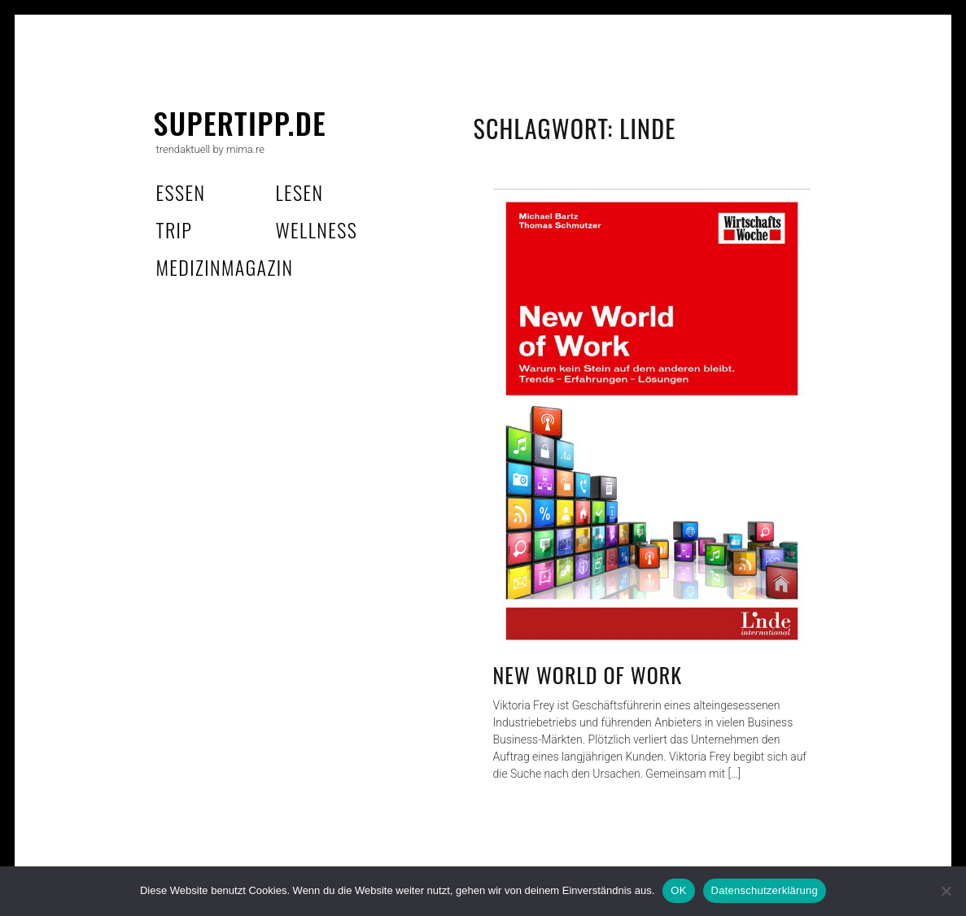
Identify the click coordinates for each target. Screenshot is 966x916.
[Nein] (946, 891)
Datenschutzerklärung (764, 890)
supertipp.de (240, 122)
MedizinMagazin (225, 266)
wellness (317, 229)
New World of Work (588, 675)
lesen (300, 192)
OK (678, 890)
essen (181, 192)
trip (174, 229)
